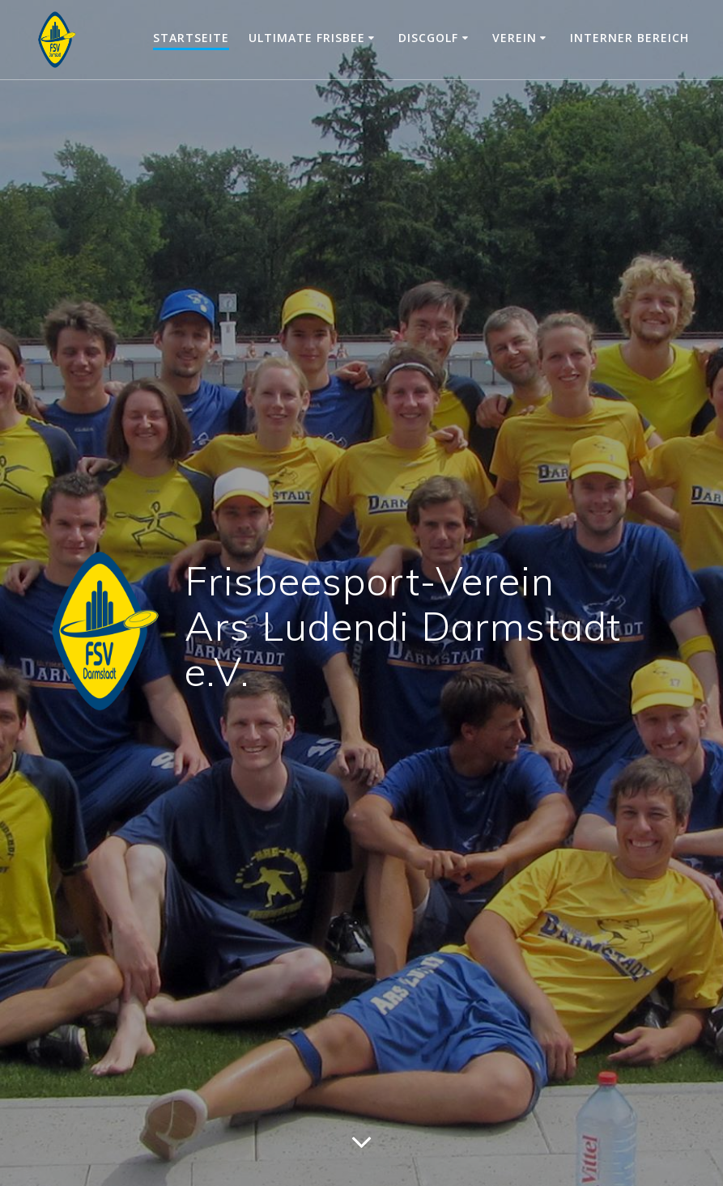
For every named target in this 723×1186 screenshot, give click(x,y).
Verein (514, 37)
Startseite (191, 37)
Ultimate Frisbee (307, 37)
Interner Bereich (629, 37)
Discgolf (428, 37)
